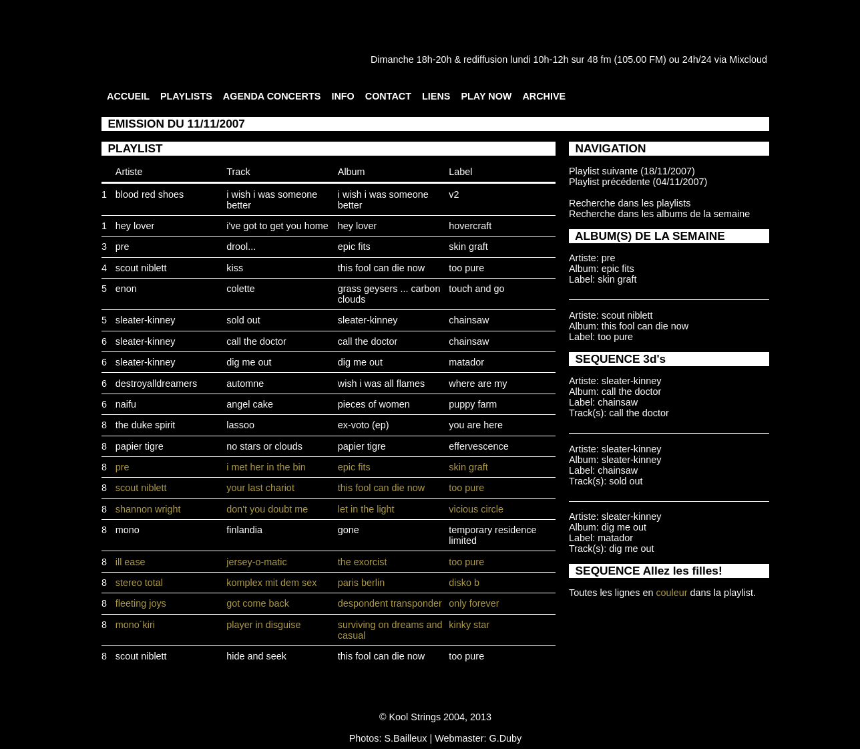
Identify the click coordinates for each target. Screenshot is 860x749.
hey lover (135, 225)
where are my (478, 383)
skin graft (468, 246)
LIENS (436, 96)
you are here (476, 425)
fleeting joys (141, 603)
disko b (464, 582)
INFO (342, 96)
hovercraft (470, 225)
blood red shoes (150, 194)
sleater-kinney (146, 320)
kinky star (469, 624)
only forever (474, 603)
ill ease (131, 562)
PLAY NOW (486, 96)
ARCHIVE (544, 96)
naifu (126, 404)
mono (128, 530)
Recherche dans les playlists (629, 203)
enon (126, 288)
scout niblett (141, 268)
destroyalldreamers (156, 383)
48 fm (599, 59)
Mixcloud (748, 59)
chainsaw (469, 320)
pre (123, 246)
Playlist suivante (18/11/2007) (632, 171)
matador (466, 362)
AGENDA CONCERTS (272, 96)
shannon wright (148, 509)
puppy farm (473, 404)
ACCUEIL (128, 96)
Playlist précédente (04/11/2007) (638, 181)
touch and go (476, 288)
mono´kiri (135, 624)
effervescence (478, 446)
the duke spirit (146, 425)
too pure (466, 268)
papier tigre (140, 446)
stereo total (139, 582)
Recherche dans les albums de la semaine (659, 213)
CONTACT (388, 96)
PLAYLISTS (186, 96)
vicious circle (476, 509)
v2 (454, 194)
